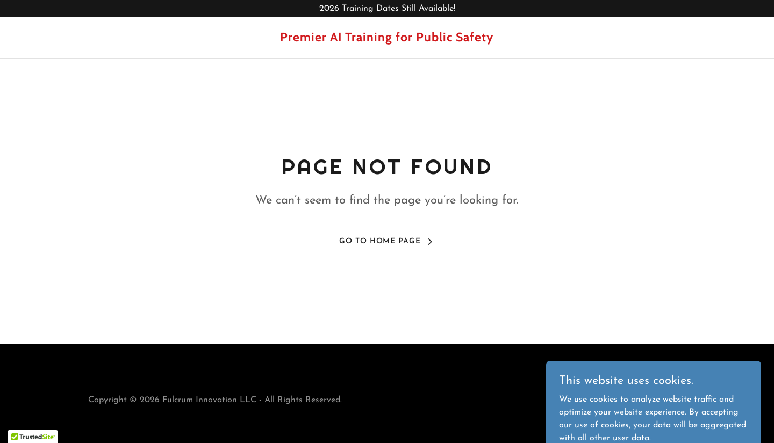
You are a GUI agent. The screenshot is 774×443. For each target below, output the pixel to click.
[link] (387, 39)
